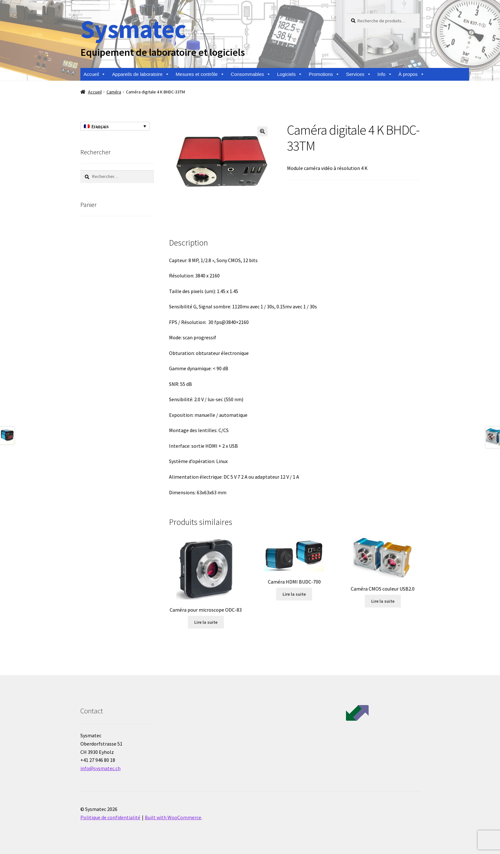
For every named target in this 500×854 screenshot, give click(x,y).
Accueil (95, 74)
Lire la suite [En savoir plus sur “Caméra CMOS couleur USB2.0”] (382, 601)
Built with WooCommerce (173, 817)
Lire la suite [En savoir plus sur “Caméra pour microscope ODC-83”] (205, 622)
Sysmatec (133, 29)
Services (358, 74)
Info (385, 74)
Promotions (324, 74)
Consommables (251, 74)
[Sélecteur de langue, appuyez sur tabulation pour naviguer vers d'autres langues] (115, 126)
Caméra (114, 92)
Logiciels (289, 74)
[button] (262, 131)
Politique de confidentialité (110, 817)
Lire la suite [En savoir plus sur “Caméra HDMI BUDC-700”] (294, 594)
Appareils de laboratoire (140, 74)
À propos (411, 74)
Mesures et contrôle (200, 74)
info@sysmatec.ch (100, 768)
